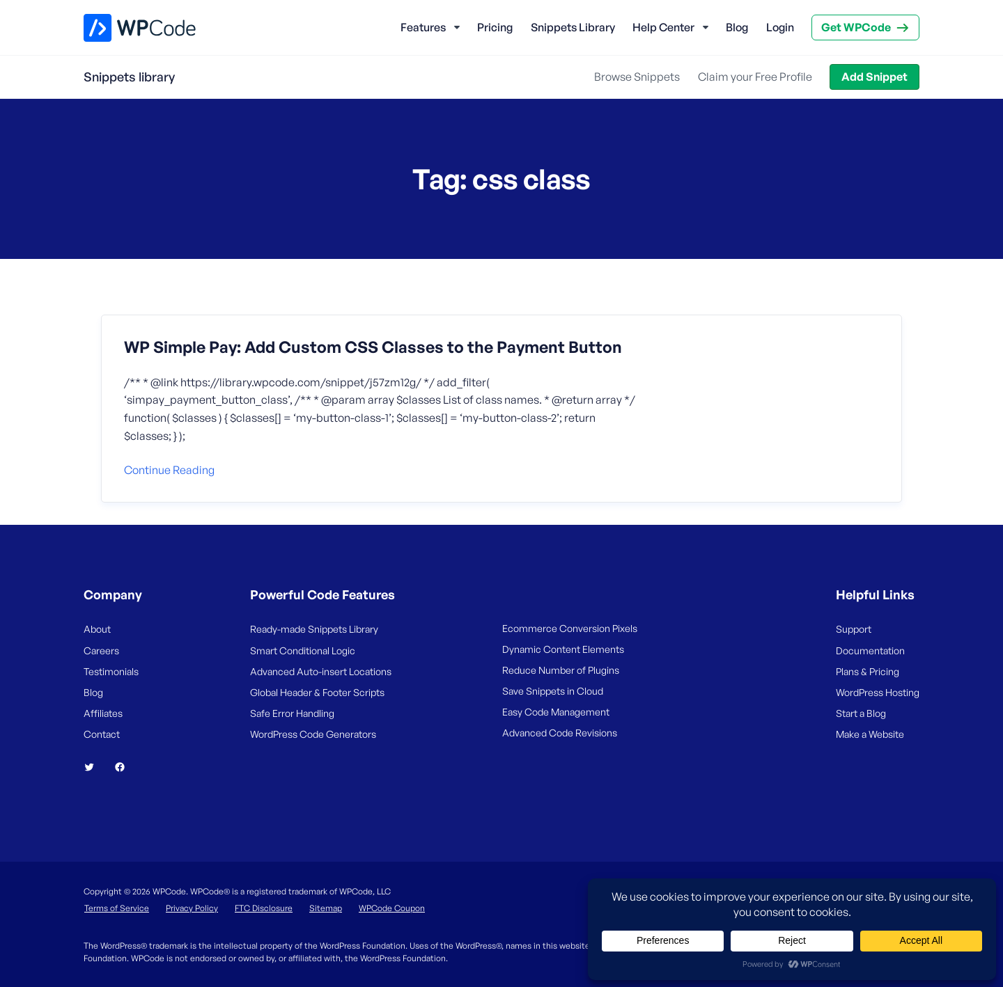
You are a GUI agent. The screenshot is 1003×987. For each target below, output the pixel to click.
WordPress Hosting (877, 692)
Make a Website (870, 734)
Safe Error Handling (292, 713)
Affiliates (103, 713)
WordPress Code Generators (313, 734)
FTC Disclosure (264, 908)
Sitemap (325, 908)
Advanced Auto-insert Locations (320, 671)
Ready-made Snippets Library (314, 629)
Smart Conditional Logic (302, 650)
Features (423, 27)
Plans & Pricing (867, 671)
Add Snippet (874, 77)
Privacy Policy (192, 908)
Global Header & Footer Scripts (317, 692)
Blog (737, 27)
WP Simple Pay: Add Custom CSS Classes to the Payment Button (373, 347)
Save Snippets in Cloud (552, 691)
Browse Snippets (637, 77)
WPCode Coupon (392, 908)
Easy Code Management (555, 712)
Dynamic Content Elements (563, 649)
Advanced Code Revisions (559, 733)
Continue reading (169, 470)
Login (780, 27)
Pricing (495, 27)
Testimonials (111, 671)
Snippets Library (573, 27)
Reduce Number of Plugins (560, 670)
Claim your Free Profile (755, 77)
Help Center (663, 27)
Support (853, 629)
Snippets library (129, 76)
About (97, 629)
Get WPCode (856, 27)
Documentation (870, 650)
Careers (101, 650)
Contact (102, 734)
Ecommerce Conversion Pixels (569, 628)
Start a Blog (861, 713)
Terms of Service (116, 908)
